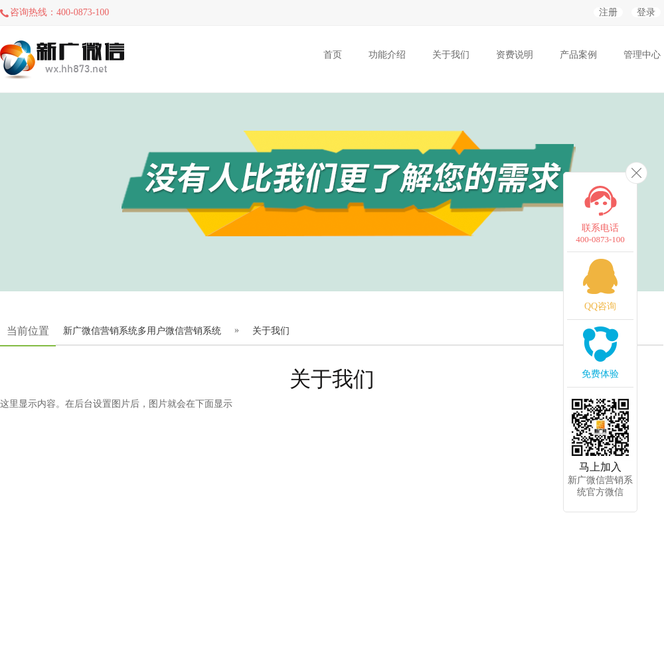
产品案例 (578, 55)
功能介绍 (387, 55)
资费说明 (514, 55)
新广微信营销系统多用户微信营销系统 (142, 331)
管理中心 (642, 55)
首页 (332, 55)
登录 (646, 12)
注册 (608, 12)
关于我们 (450, 55)
